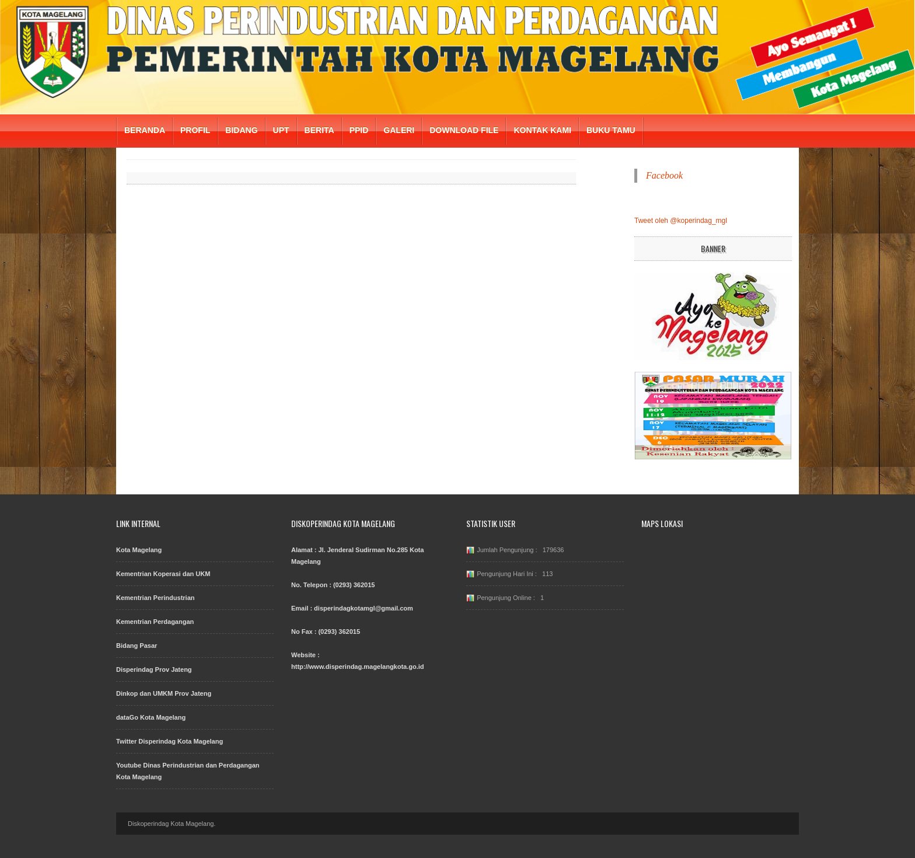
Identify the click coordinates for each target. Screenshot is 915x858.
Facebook (664, 175)
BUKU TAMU (610, 130)
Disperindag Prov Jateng (154, 669)
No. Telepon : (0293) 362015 (333, 584)
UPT (281, 130)
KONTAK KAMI (542, 130)
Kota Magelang (139, 549)
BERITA (319, 130)
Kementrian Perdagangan (155, 621)
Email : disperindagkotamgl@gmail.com (352, 608)
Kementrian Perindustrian (155, 597)
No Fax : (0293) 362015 (325, 631)
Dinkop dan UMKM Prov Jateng (163, 693)
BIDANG (241, 130)
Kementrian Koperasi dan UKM (163, 573)
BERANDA (144, 130)
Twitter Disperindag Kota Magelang (169, 741)
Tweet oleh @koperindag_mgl (680, 221)
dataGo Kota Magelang (151, 717)
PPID (359, 130)
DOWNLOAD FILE (463, 130)
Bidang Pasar (136, 645)
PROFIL (195, 130)
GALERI (398, 130)
